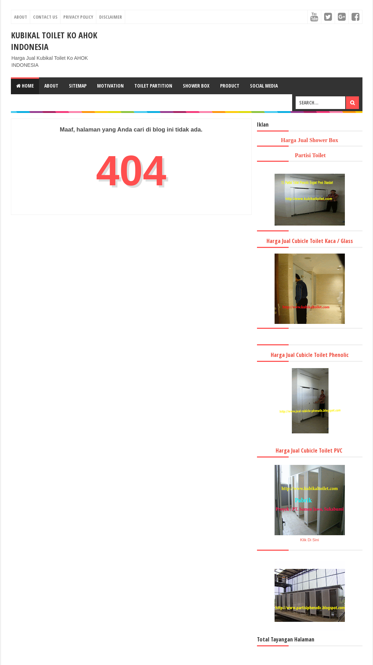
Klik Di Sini (309, 540)
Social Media (264, 85)
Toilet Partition (153, 85)
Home (25, 85)
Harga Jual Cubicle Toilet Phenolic (310, 355)
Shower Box (196, 85)
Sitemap (77, 85)
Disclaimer (110, 17)
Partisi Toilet (310, 155)
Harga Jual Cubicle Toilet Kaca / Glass (309, 241)
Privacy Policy (78, 17)
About (20, 17)
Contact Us (45, 17)
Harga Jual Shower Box (309, 140)
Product (229, 85)
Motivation (110, 85)
